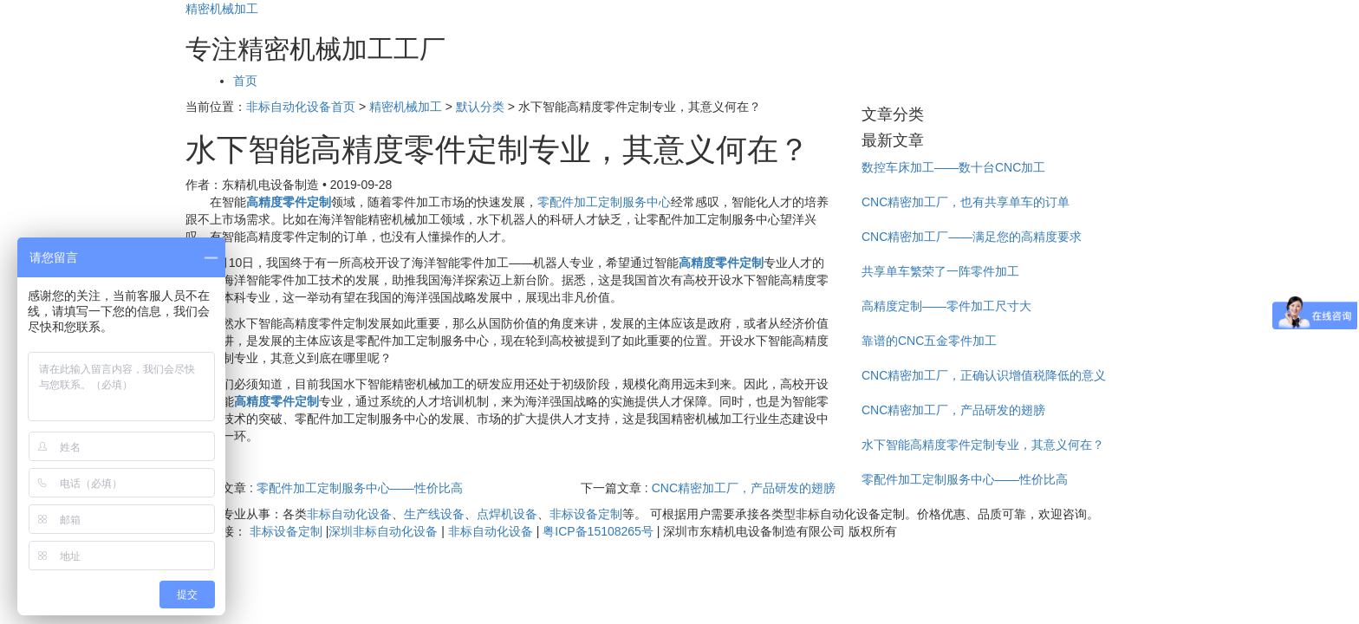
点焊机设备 (507, 514)
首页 (245, 81)
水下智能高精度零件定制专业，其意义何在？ (983, 445)
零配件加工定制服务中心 (604, 202)
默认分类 (480, 107)
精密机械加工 (221, 9)
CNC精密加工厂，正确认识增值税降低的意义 (984, 375)
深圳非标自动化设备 (383, 531)
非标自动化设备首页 (300, 107)
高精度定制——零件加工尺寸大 (946, 306)
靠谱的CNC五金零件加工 (929, 341)
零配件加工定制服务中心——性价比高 (360, 488)
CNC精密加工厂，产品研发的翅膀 (744, 488)
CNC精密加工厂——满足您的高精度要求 (972, 237)
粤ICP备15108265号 (598, 531)
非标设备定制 (585, 514)
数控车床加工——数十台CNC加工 (953, 167)
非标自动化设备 (349, 514)
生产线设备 (434, 514)
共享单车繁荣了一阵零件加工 (940, 271)
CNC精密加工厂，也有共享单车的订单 (966, 202)
